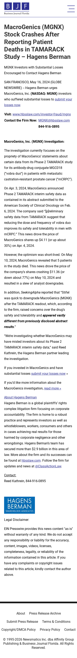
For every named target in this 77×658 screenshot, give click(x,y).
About (20, 613)
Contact (70, 630)
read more (51, 388)
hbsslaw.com (31, 460)
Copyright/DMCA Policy (18, 630)
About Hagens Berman (20, 397)
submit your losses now (48, 374)
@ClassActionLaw (48, 466)
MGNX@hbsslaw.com (54, 120)
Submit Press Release (22, 622)
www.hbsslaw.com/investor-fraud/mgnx (42, 114)
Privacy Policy (50, 630)
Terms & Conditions (56, 622)
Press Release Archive (45, 613)
